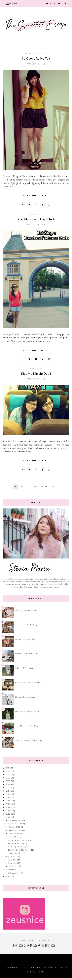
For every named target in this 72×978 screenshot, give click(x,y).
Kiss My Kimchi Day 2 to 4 (36, 219)
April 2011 (13, 866)
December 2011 (15, 820)
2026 (8, 768)
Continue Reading (36, 195)
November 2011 (15, 823)
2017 (8, 797)
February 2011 (14, 873)
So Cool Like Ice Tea (36, 58)
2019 (8, 791)
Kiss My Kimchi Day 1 (36, 373)
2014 (8, 807)
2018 (8, 794)
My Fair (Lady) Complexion (27, 711)
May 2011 (12, 863)
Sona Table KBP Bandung (26, 624)
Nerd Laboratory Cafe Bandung (28, 740)
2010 (8, 876)
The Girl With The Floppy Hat (21, 850)
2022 (8, 781)
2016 (8, 800)
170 (35, 486)
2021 (8, 784)
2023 (8, 777)
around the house (36, 54)
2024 (8, 774)
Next (44, 486)
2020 (8, 787)
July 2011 (12, 856)
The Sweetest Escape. (50, 967)
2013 (8, 810)
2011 (8, 817)
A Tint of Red (14, 853)
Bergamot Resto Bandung (26, 653)
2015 (8, 804)
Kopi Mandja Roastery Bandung (28, 682)
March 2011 (13, 869)
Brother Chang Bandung (25, 639)
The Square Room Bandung (27, 610)
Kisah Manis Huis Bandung (26, 725)
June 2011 (12, 859)
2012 (8, 814)
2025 (8, 771)
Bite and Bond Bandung (25, 697)
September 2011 (15, 830)
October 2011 (14, 827)
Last (54, 486)
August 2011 (13, 833)
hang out (36, 214)
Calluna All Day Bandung (26, 668)
